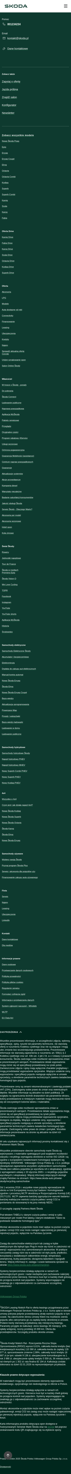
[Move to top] (8, 1455)
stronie (51, 1427)
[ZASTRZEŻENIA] (35, 1236)
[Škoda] (16, 6)
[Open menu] (65, 6)
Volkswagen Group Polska (13, 1296)
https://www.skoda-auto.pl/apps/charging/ (28, 1265)
